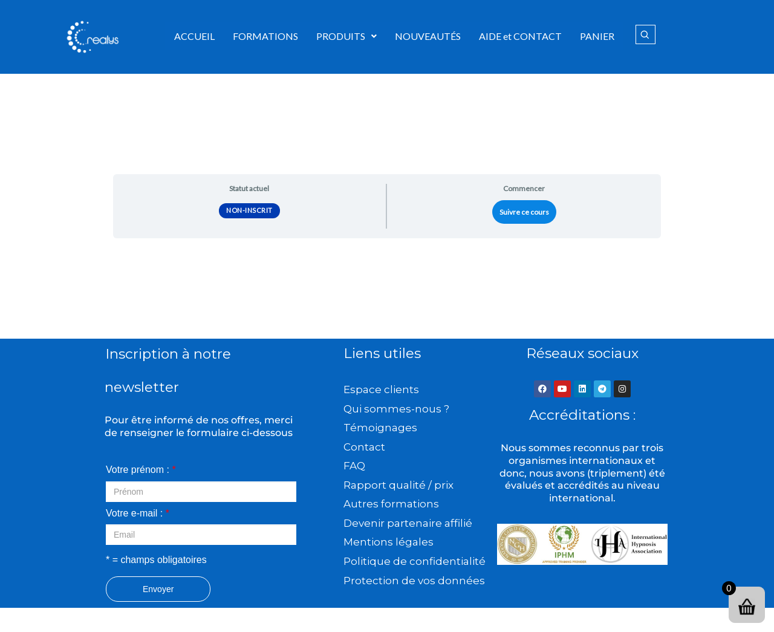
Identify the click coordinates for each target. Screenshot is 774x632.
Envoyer (158, 589)
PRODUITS (346, 36)
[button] (346, 36)
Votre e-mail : (137, 513)
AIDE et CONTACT (520, 36)
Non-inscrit (249, 210)
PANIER (597, 36)
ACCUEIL (194, 36)
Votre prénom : (141, 469)
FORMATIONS (265, 36)
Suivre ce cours (524, 212)
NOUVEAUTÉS (428, 36)
